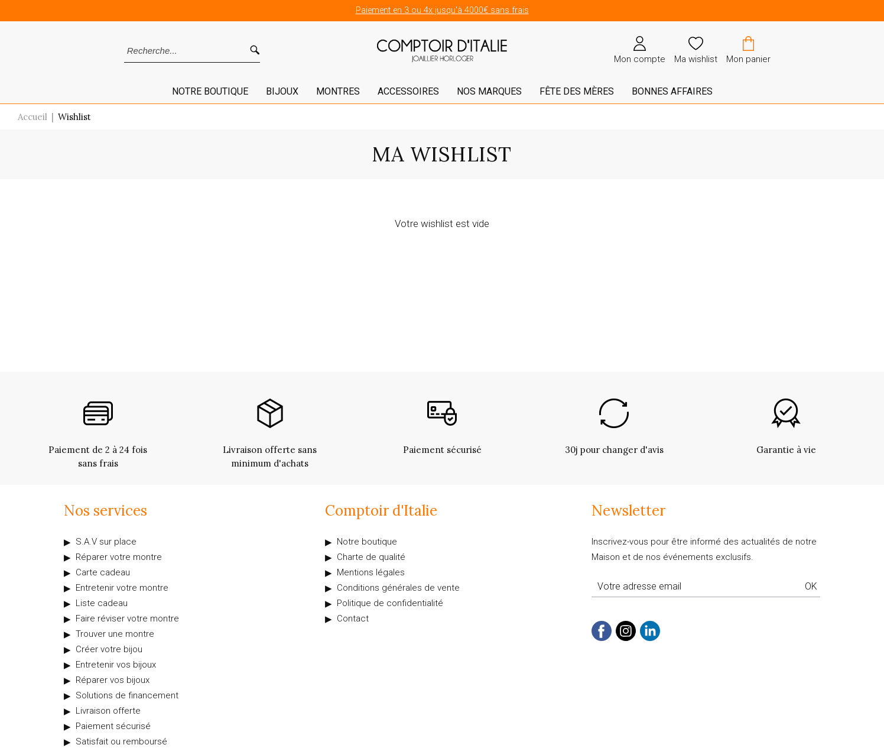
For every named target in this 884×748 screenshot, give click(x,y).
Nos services (105, 511)
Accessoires (408, 91)
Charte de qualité (371, 557)
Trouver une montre (115, 634)
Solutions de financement (127, 695)
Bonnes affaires (672, 91)
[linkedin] (650, 638)
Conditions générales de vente (398, 587)
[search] (254, 50)
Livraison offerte (108, 710)
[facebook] (602, 638)
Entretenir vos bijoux (116, 664)
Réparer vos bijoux (113, 680)
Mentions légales (371, 572)
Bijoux (282, 91)
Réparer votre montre (119, 557)
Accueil (32, 116)
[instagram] (626, 638)
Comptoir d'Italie (381, 511)
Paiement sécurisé (113, 726)
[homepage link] (442, 51)
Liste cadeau (102, 603)
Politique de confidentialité (390, 603)
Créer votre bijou (109, 649)
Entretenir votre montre (122, 587)
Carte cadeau (103, 572)
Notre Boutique (210, 91)
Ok (811, 586)
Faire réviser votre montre (127, 618)
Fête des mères (577, 91)
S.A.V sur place (106, 541)
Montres (338, 91)
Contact (353, 618)
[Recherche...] (176, 50)
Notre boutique (367, 541)
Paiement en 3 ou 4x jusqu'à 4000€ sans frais (442, 10)
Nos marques (489, 91)
